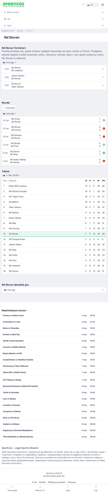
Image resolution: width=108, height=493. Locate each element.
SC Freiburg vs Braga (12, 380)
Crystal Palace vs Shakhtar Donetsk (18, 360)
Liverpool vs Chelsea (12, 411)
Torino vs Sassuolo (11, 392)
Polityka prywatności (56, 482)
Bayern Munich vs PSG (12, 353)
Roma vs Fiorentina (11, 328)
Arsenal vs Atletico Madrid (14, 347)
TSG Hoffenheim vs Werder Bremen (18, 437)
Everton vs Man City (11, 334)
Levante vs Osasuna (11, 405)
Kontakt (42, 482)
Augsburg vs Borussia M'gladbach (18, 430)
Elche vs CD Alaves (11, 418)
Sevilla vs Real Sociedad (13, 341)
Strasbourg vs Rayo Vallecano (15, 366)
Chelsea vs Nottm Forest (13, 315)
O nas (34, 482)
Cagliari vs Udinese (11, 424)
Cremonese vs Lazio (11, 322)
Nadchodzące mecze (15, 310)
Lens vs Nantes (9, 399)
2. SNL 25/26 (11, 175)
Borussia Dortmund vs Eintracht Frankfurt (20, 386)
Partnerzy (72, 482)
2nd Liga (10, 62)
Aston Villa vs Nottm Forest (14, 372)
